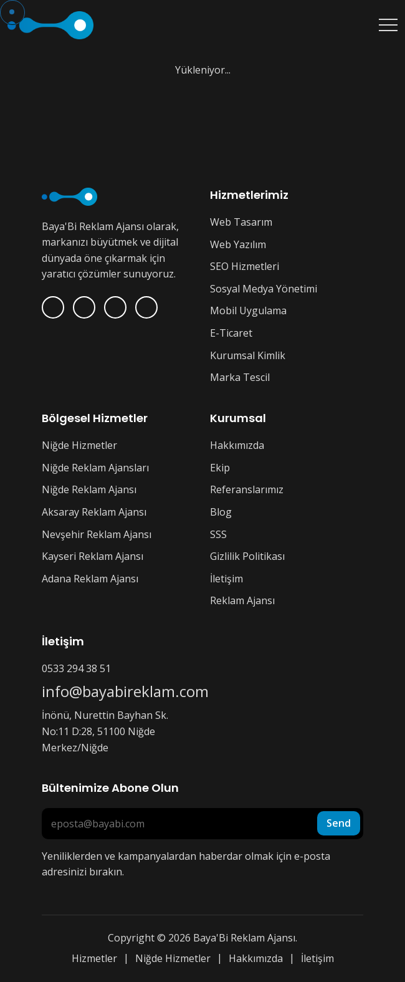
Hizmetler (94, 958)
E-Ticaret (231, 333)
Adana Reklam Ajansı (90, 578)
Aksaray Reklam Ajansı (94, 512)
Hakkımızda (237, 445)
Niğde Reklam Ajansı (89, 489)
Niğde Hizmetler (79, 445)
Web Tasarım (241, 222)
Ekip (220, 467)
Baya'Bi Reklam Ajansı (244, 938)
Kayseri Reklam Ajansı (92, 556)
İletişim (226, 578)
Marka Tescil (240, 377)
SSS (218, 534)
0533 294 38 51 (76, 668)
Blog (221, 512)
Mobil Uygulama (248, 310)
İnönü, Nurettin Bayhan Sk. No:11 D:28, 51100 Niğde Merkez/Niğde (105, 731)
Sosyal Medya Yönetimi (263, 289)
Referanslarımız (247, 489)
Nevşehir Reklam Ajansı (96, 534)
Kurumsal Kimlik (247, 355)
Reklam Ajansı (242, 600)
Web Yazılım (238, 244)
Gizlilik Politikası (247, 556)
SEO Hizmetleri (244, 266)
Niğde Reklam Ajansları (95, 467)
